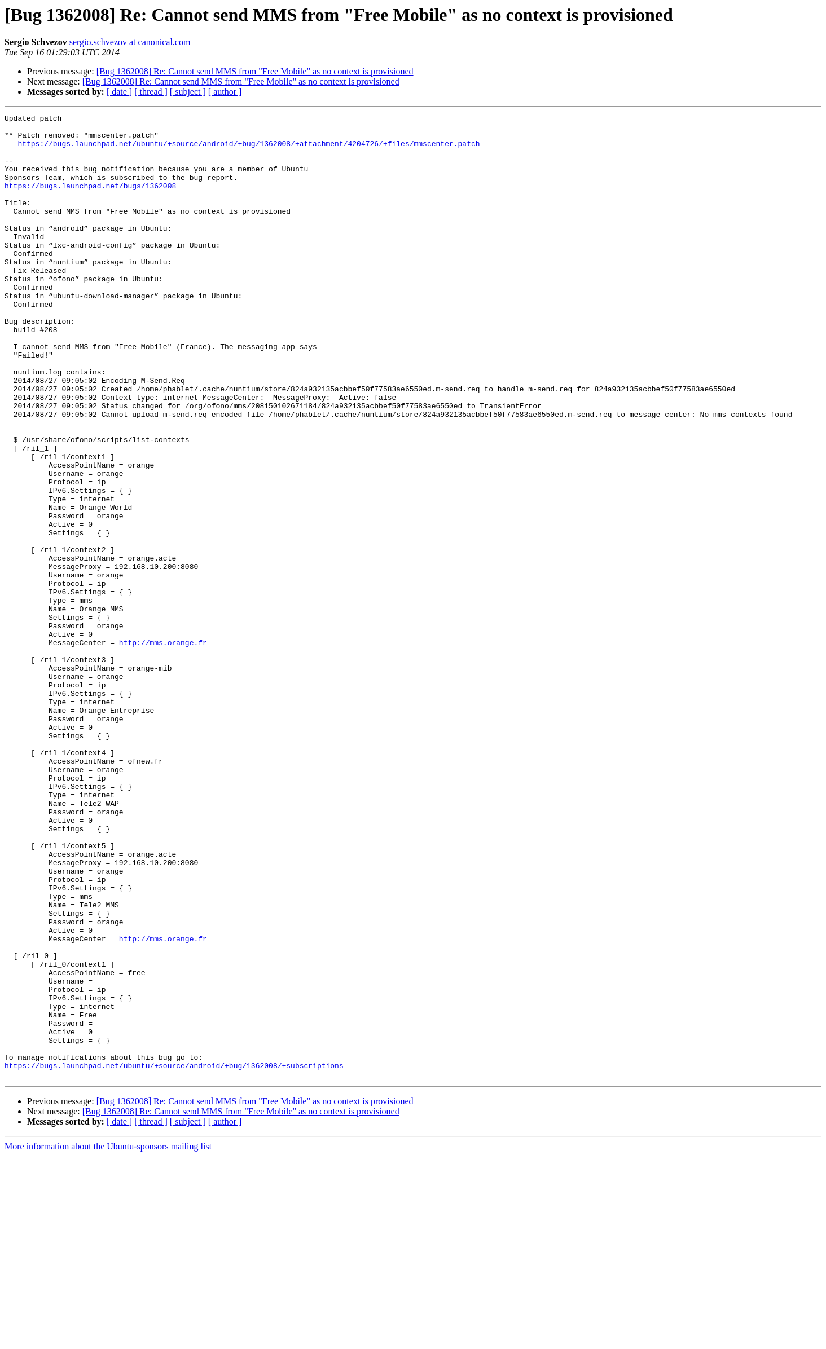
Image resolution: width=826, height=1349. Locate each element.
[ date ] (119, 91)
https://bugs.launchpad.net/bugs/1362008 (90, 201)
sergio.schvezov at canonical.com (130, 42)
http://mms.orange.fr (163, 749)
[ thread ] (151, 91)
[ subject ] (188, 91)
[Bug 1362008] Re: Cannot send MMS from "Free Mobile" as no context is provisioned (255, 71)
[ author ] (225, 91)
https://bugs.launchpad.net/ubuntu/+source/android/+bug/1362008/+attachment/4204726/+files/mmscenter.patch (248, 150)
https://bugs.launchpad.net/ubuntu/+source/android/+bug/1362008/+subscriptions (174, 1256)
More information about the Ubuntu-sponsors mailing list (108, 1339)
